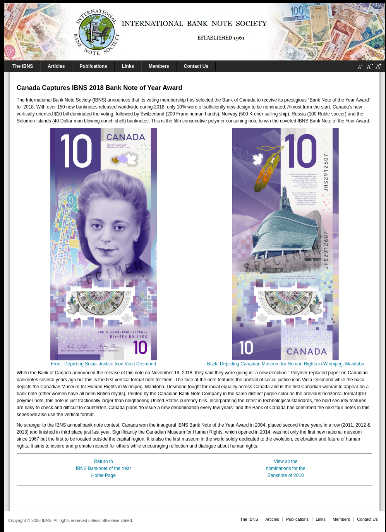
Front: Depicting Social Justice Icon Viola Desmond (103, 361)
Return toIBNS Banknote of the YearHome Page (103, 468)
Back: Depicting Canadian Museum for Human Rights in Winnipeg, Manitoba (285, 361)
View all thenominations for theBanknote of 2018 (285, 468)
